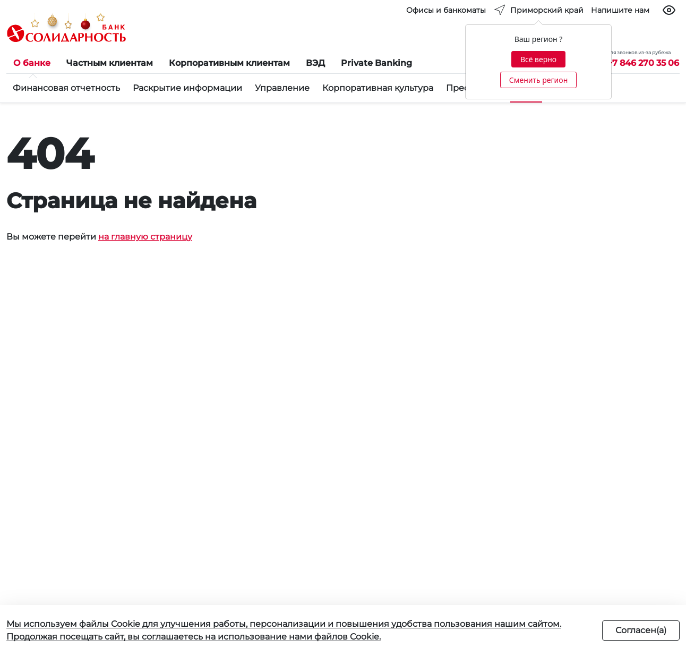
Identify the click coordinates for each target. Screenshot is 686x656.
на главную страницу (145, 237)
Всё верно (538, 59)
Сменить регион (538, 80)
